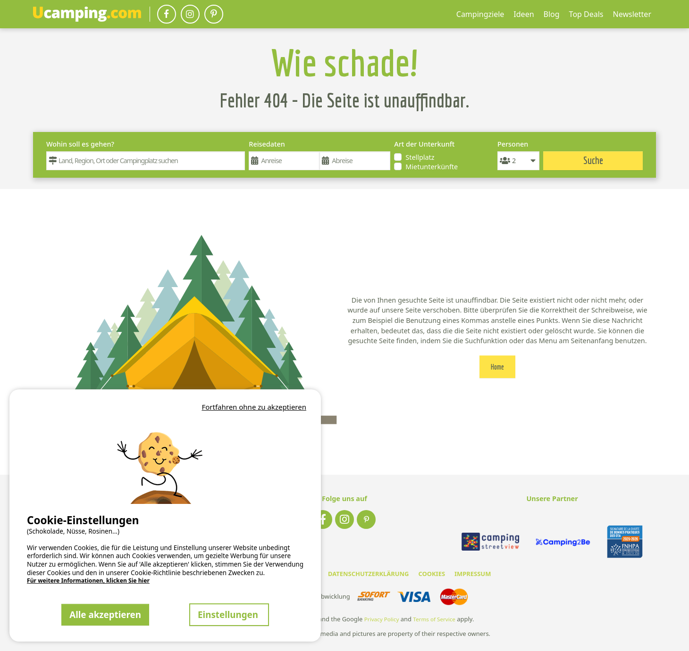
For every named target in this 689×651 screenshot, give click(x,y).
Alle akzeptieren (105, 614)
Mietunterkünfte (431, 166)
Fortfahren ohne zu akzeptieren (254, 407)
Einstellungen (229, 614)
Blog (552, 14)
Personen (512, 144)
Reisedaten (267, 144)
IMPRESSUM (472, 573)
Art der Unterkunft (424, 144)
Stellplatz (419, 157)
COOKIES (431, 573)
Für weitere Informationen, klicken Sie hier (88, 581)
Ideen (523, 14)
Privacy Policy (381, 619)
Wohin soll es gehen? (80, 144)
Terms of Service (434, 619)
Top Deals (586, 14)
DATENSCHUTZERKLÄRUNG (368, 573)
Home (497, 367)
